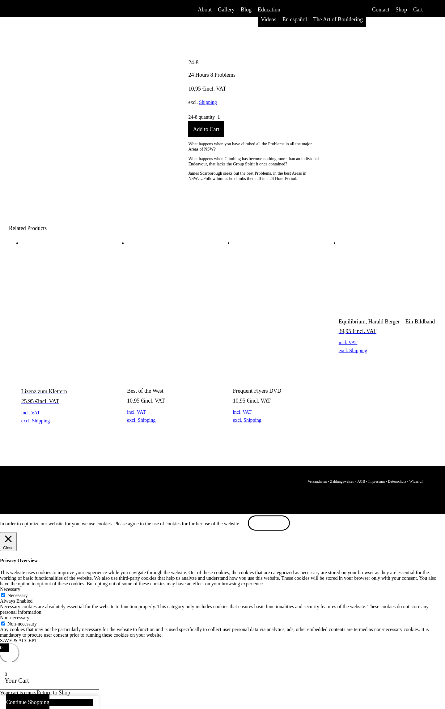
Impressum (376, 481)
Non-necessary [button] (14, 617)
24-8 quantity (201, 117)
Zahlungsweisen (342, 481)
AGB (361, 481)
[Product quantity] (250, 117)
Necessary (17, 595)
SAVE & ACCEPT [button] (18, 640)
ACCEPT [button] (269, 523)
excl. (26, 420)
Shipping (208, 102)
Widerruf (416, 481)
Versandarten (317, 481)
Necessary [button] (10, 589)
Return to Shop (53, 693)
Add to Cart (206, 129)
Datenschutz (397, 481)
